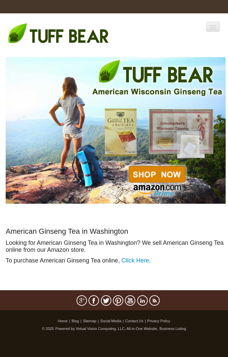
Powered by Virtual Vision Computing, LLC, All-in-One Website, (106, 329)
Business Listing (173, 329)
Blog (75, 321)
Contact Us (134, 321)
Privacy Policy (158, 321)
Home (62, 321)
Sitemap (89, 321)
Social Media (110, 321)
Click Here (135, 260)
